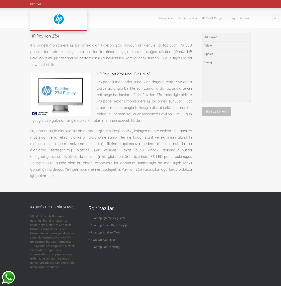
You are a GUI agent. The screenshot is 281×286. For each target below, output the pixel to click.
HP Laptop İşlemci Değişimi (106, 218)
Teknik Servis (166, 18)
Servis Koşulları (188, 18)
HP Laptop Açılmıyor (101, 239)
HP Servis (35, 4)
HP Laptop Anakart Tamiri (105, 232)
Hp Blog (231, 18)
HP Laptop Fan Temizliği (104, 247)
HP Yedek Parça (212, 18)
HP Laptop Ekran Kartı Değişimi (109, 225)
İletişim (244, 18)
